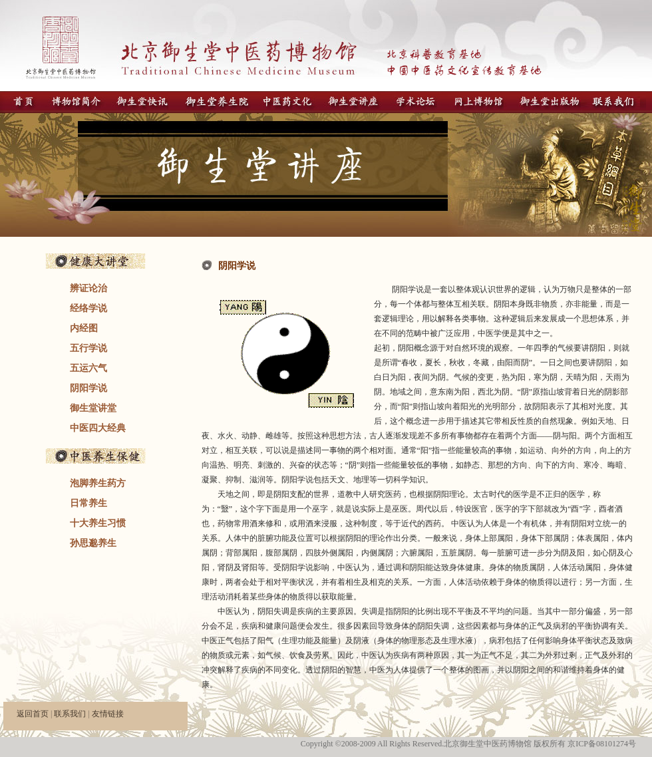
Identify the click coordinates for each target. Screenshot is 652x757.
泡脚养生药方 (98, 483)
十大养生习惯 (98, 523)
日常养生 (88, 503)
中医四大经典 (98, 428)
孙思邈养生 (93, 543)
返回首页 (33, 713)
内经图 (84, 328)
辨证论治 (88, 288)
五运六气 (88, 368)
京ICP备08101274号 (602, 743)
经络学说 (88, 308)
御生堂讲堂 (93, 408)
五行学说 (88, 348)
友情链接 (108, 713)
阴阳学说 (88, 388)
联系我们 (70, 713)
